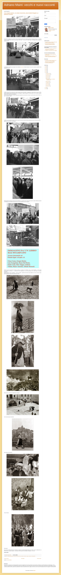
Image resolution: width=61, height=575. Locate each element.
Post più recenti (6, 558)
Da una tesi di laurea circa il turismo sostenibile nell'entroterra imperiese (50, 44)
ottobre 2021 (48, 75)
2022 (46, 71)
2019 (46, 88)
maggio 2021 (48, 82)
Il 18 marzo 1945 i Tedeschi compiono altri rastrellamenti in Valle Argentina (50, 49)
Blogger (34, 570)
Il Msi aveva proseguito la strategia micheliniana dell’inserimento (49, 62)
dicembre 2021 (48, 73)
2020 (46, 87)
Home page (22, 558)
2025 (46, 67)
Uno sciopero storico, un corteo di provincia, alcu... (50, 79)
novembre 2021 (48, 74)
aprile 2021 (47, 83)
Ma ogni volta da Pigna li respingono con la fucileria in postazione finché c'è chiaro (51, 56)
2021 (46, 72)
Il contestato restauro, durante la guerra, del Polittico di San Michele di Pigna (51, 42)
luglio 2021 (47, 78)
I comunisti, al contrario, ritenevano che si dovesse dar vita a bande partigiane (50, 60)
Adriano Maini (52, 27)
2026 (46, 66)
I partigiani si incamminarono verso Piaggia (51, 50)
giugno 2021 (48, 81)
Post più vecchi (39, 558)
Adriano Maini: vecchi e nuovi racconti (29, 5)
